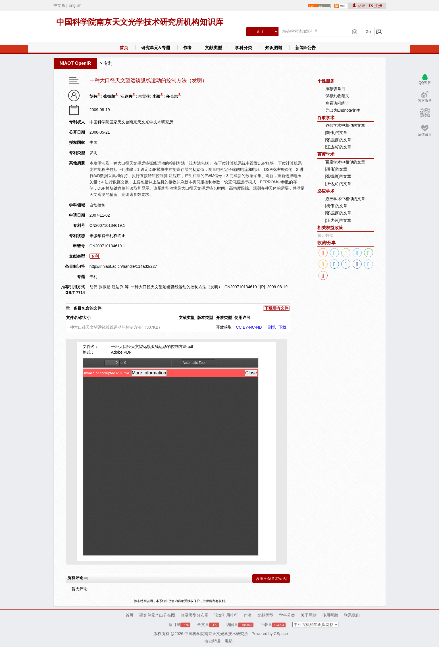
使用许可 (242, 317)
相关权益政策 (330, 227)
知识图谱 (273, 47)
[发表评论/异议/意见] (270, 578)
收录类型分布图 (195, 615)
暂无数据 (325, 235)
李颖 (156, 96)
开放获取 (224, 327)
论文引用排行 (226, 615)
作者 (187, 47)
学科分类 (243, 47)
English (75, 5)
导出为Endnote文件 (342, 110)
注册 (375, 5)
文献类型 (213, 47)
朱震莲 (144, 96)
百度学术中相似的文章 (345, 162)
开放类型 (224, 317)
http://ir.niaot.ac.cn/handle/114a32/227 (123, 266)
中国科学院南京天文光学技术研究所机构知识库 (139, 22)
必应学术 (325, 190)
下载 (282, 327)
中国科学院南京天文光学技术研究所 (216, 633)
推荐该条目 (335, 88)
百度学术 (325, 154)
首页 (124, 47)
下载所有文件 (276, 308)
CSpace (281, 633)
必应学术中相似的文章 (345, 198)
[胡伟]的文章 (336, 132)
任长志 (172, 96)
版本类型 (205, 317)
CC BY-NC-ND (249, 327)
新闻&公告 (305, 47)
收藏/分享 (326, 242)
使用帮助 (330, 615)
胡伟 (93, 96)
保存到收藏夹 (337, 96)
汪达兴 (126, 96)
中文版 (59, 5)
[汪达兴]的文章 (338, 147)
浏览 (272, 327)
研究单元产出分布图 (157, 615)
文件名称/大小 (78, 317)
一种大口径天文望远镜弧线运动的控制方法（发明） (148, 80)
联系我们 (352, 615)
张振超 (109, 96)
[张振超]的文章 (338, 140)
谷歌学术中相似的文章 (345, 125)
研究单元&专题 (155, 47)
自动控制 (97, 205)
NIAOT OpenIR (75, 63)
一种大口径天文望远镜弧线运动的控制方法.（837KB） (114, 327)
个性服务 (325, 80)
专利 (108, 63)
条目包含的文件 (87, 308)
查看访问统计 (337, 103)
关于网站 (309, 615)
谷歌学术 (325, 117)
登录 (359, 5)
